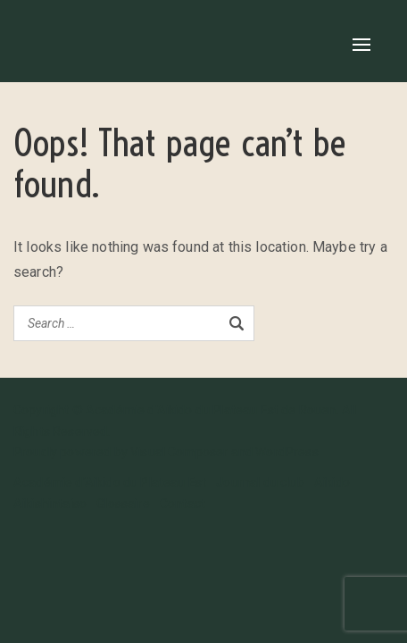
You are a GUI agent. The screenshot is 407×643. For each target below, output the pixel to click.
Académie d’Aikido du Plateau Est (109, 482)
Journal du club (259, 482)
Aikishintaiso (50, 504)
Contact (182, 504)
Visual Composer (179, 452)
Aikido (332, 482)
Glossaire (122, 504)
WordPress (286, 452)
